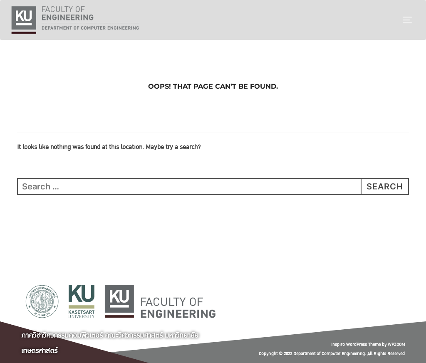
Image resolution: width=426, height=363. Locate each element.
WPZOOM (396, 344)
